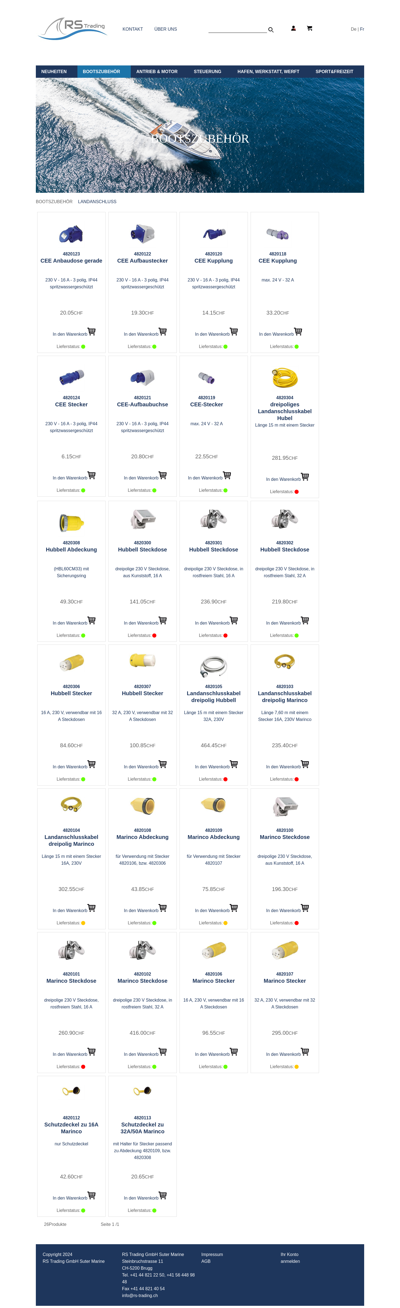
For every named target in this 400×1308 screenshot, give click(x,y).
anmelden (290, 1261)
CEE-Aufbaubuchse (142, 404)
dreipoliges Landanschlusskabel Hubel (285, 411)
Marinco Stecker (214, 981)
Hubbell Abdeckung (71, 550)
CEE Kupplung (214, 261)
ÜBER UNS (165, 29)
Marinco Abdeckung (143, 837)
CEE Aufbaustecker (142, 261)
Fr (362, 29)
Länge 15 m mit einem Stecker (285, 425)
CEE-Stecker (206, 404)
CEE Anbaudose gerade (71, 261)
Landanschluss (97, 201)
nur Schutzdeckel (71, 1144)
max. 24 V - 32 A (278, 280)
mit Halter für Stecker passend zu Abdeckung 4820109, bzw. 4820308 (142, 1151)
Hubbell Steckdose (142, 550)
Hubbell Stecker (71, 693)
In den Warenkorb (74, 334)
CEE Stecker (71, 404)
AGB (206, 1261)
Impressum (212, 1254)
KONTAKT (133, 29)
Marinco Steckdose (285, 837)
